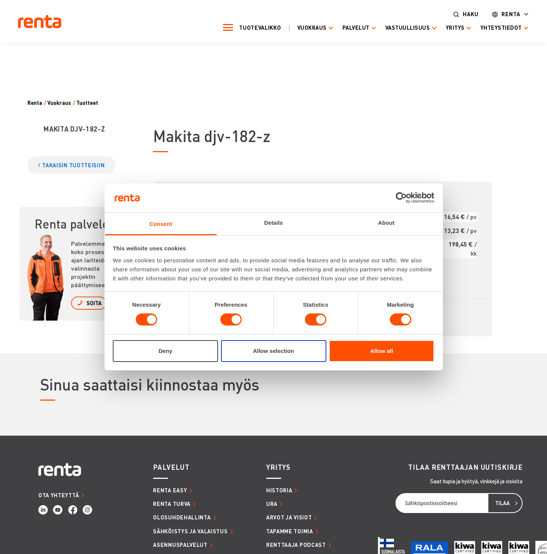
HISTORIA (279, 490)
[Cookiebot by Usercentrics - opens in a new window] (401, 197)
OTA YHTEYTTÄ (58, 495)
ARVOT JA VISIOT (289, 517)
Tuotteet (87, 103)
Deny (166, 351)
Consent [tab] (160, 224)
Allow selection (273, 351)
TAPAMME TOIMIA (289, 531)
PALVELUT (171, 467)
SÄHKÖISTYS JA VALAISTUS (190, 531)
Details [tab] (273, 222)
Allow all (381, 351)
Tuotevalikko (254, 27)
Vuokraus (306, 27)
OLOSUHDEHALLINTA (182, 517)
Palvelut (350, 27)
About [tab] (386, 222)
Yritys (449, 27)
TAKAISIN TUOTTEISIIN (73, 165)
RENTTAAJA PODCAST (296, 544)
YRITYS (278, 467)
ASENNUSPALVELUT (180, 544)
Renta (504, 14)
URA (271, 503)
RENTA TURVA (172, 503)
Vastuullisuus (402, 27)
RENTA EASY (170, 490)
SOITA (94, 303)
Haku (465, 14)
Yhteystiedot (495, 27)
